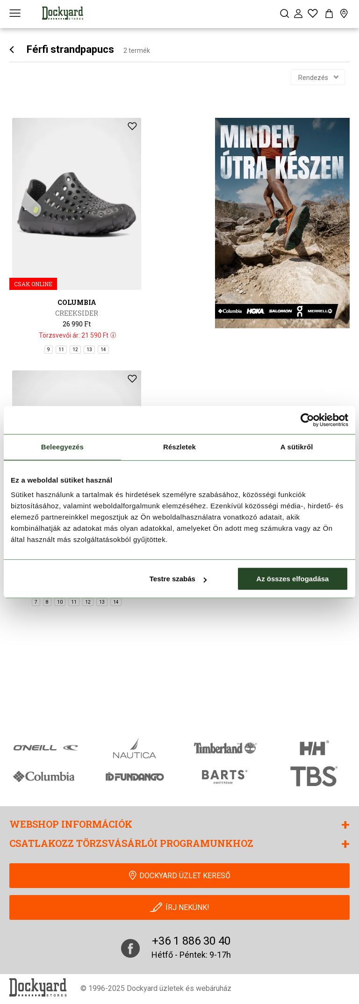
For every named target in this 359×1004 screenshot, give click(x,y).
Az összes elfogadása (292, 579)
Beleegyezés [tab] (62, 447)
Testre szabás (178, 579)
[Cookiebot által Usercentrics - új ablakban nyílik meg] (307, 420)
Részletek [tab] (179, 447)
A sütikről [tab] (296, 447)
